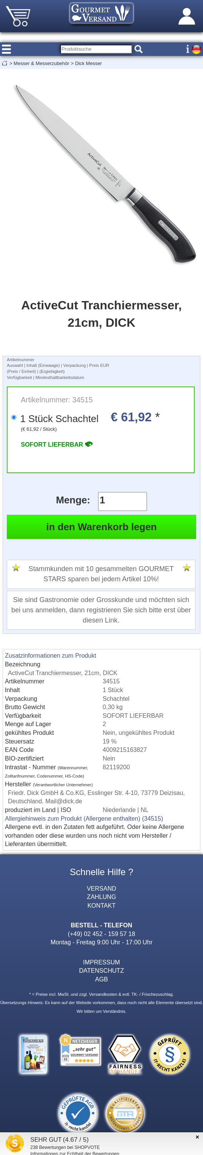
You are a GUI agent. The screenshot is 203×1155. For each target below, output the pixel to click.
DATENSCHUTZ (101, 970)
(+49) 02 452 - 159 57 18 (101, 933)
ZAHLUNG (101, 896)
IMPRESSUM (101, 962)
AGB (101, 979)
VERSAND (101, 888)
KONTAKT (101, 905)
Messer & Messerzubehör (41, 63)
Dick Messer (88, 63)
